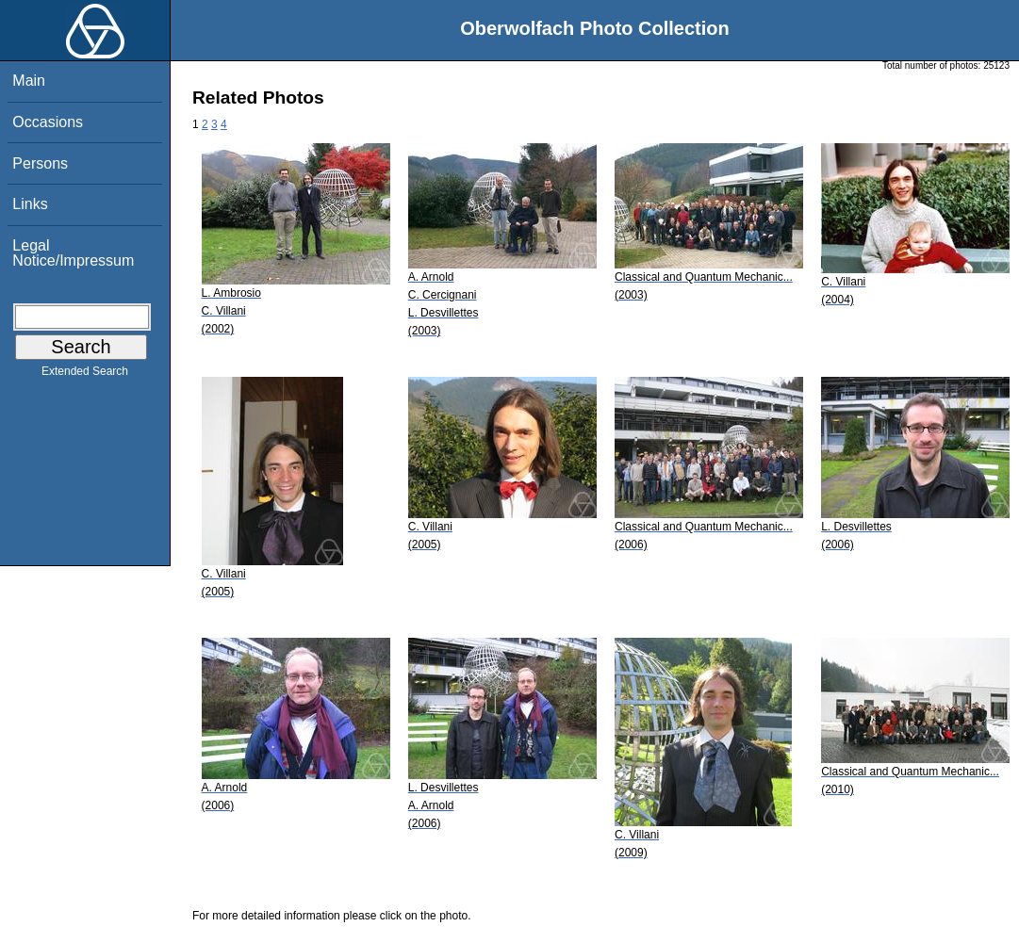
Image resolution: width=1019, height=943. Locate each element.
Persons (40, 163)
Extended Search (84, 375)
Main (28, 81)
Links (29, 204)
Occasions (47, 122)
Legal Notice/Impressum (73, 252)
